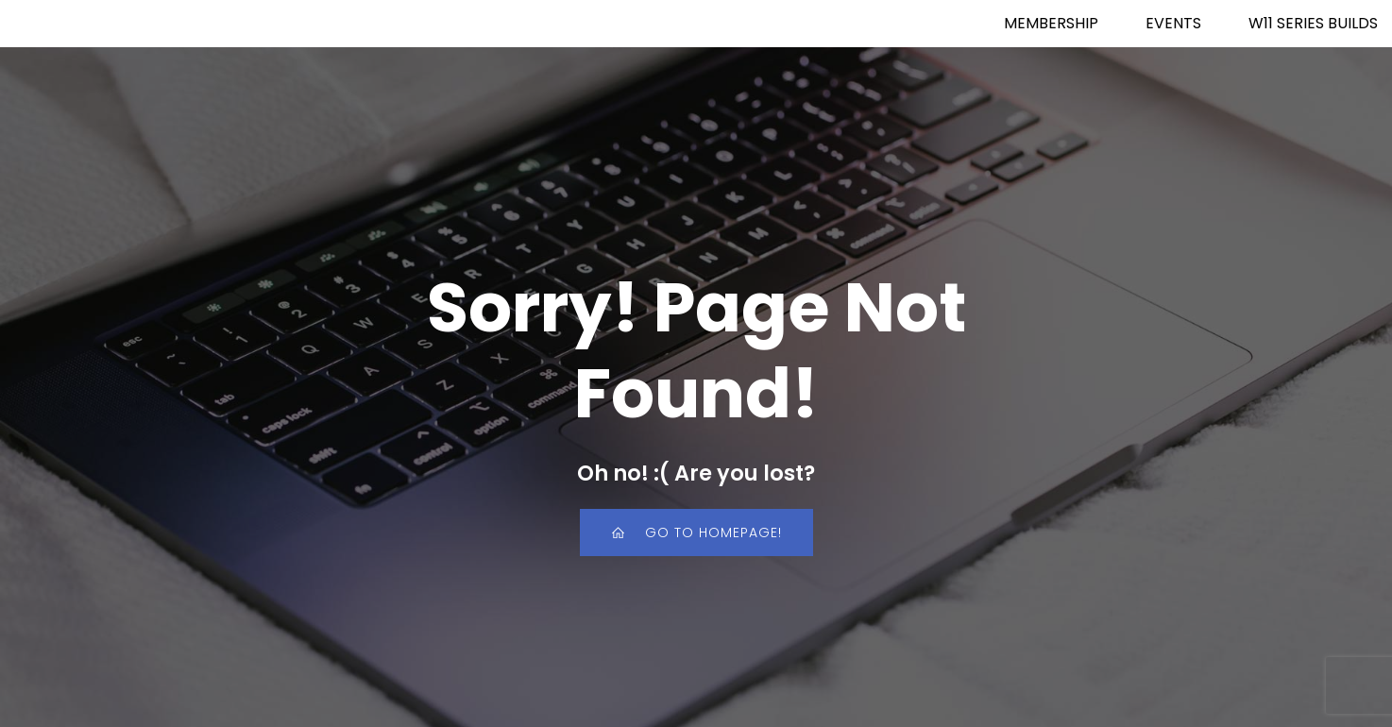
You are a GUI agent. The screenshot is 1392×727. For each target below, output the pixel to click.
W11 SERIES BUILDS (1313, 23)
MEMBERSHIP (1051, 23)
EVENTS (1173, 23)
